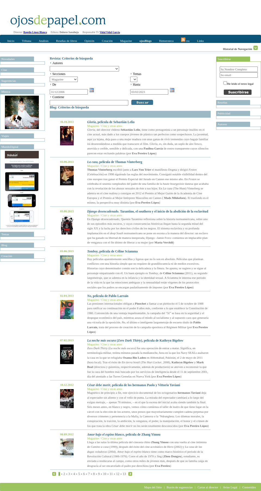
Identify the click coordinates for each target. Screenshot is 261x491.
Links (200, 40)
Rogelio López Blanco (35, 32)
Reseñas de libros (66, 40)
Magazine (126, 40)
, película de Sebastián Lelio (111, 122)
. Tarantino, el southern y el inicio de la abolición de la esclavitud (147, 211)
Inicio (10, 40)
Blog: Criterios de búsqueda (69, 107)
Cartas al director (207, 487)
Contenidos (249, 487)
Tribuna (26, 40)
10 (104, 474)
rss (185, 39)
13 (124, 474)
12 (117, 474)
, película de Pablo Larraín (108, 296)
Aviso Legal (230, 487)
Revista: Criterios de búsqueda (71, 58)
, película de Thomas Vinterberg (114, 162)
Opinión (89, 40)
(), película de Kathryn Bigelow (135, 340)
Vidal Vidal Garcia (110, 32)
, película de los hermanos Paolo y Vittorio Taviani (133, 385)
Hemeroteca (166, 40)
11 (111, 474)
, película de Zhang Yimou (123, 434)
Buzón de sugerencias (180, 487)
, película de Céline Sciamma (112, 251)
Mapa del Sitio (153, 487)
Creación (107, 40)
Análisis (43, 40)
